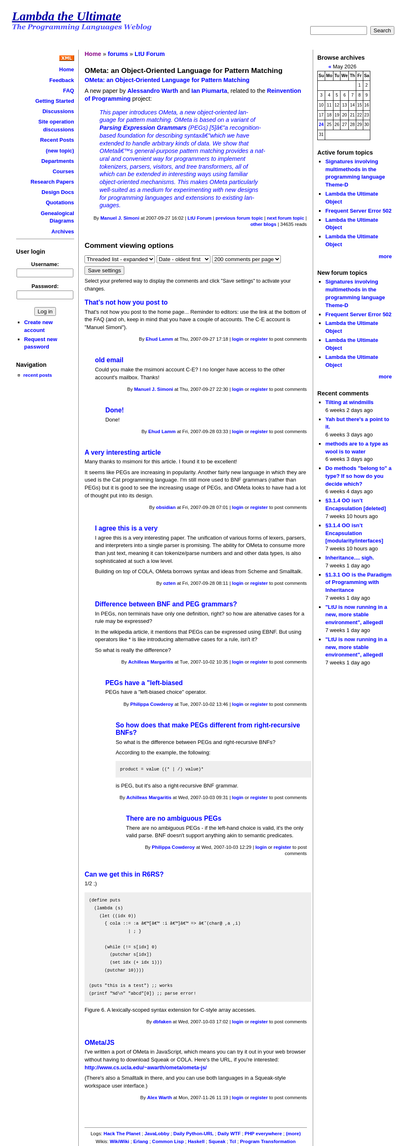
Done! (114, 410)
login (238, 339)
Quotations (60, 202)
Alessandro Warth (152, 90)
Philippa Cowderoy (152, 704)
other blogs (263, 224)
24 (321, 124)
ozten (169, 583)
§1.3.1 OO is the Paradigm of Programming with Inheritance (358, 582)
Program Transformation (267, 1141)
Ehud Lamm (159, 339)
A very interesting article (123, 452)
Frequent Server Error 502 (358, 211)
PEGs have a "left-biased (144, 682)
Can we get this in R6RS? (124, 874)
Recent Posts (57, 140)
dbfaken (162, 1021)
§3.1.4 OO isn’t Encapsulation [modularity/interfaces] (354, 533)
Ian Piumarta (209, 90)
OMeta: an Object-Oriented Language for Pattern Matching (167, 80)
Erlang (140, 1141)
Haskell (196, 1141)
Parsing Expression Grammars (142, 127)
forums (118, 54)
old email (109, 359)
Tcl (232, 1141)
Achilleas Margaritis (150, 661)
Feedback (61, 80)
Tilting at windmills (349, 402)
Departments (57, 161)
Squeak (216, 1141)
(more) (293, 1133)
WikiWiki (119, 1141)
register (259, 339)
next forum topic (285, 218)
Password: (45, 286)
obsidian (166, 507)
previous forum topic (239, 218)
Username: (45, 264)
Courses (63, 171)
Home (66, 69)
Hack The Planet (122, 1133)
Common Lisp (168, 1141)
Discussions (58, 111)
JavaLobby (157, 1133)
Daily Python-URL (193, 1133)
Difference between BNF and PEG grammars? (166, 604)
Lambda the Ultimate (66, 16)
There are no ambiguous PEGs (173, 818)
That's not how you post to (126, 302)
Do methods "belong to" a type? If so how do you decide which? (358, 476)
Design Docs (57, 192)
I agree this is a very (126, 528)
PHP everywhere (263, 1133)
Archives (62, 231)
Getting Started (54, 101)
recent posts (37, 375)
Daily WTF (229, 1133)
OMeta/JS (99, 1042)
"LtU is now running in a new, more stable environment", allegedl (356, 614)
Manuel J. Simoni (119, 218)
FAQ (68, 90)
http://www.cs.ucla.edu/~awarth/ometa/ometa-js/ (146, 1067)
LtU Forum (150, 54)
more (385, 256)
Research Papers (52, 182)
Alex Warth (159, 1097)
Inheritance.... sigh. (349, 558)
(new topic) (60, 151)
